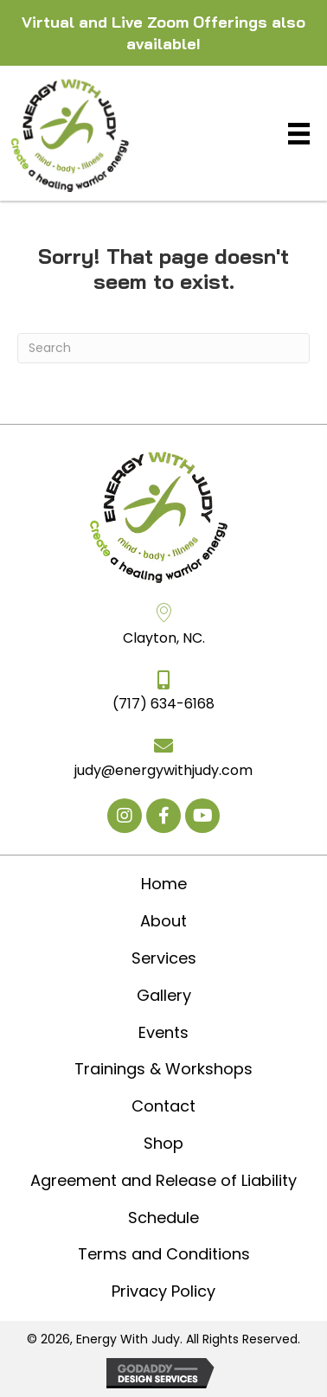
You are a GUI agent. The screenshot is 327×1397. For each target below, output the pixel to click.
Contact (163, 1106)
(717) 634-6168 (163, 704)
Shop (163, 1143)
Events (163, 1032)
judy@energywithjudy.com (163, 770)
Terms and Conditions (164, 1254)
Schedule (163, 1217)
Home (164, 883)
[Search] (163, 348)
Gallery (164, 995)
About (163, 921)
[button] (124, 815)
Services (163, 958)
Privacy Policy (163, 1291)
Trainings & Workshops (163, 1069)
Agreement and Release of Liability (163, 1180)
